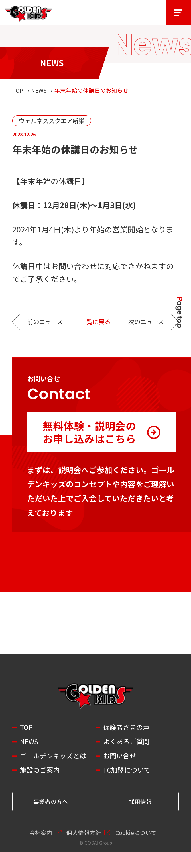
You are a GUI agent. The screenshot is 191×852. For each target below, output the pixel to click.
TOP (17, 90)
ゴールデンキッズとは (53, 755)
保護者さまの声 (126, 727)
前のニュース (45, 321)
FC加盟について (127, 770)
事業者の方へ (50, 801)
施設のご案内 (40, 770)
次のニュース (146, 321)
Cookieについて (136, 832)
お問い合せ (119, 755)
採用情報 (140, 801)
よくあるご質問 (126, 741)
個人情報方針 (83, 832)
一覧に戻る (95, 321)
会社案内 (40, 832)
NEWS (39, 90)
